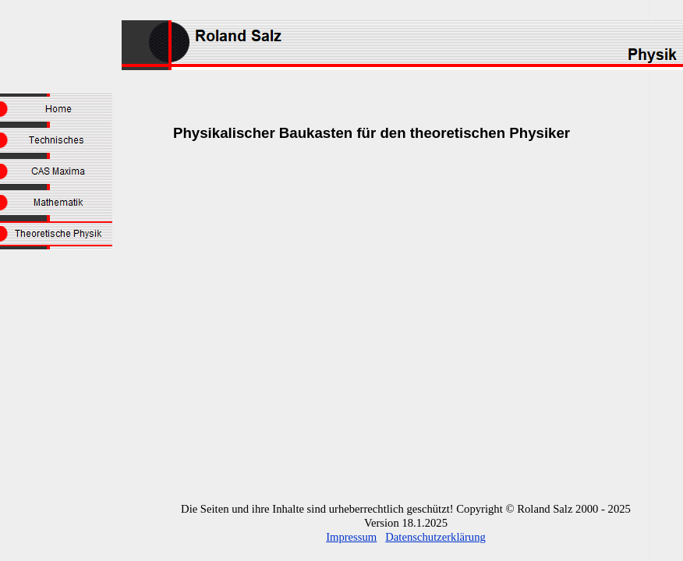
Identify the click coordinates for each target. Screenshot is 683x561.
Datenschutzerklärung (435, 537)
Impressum (351, 537)
